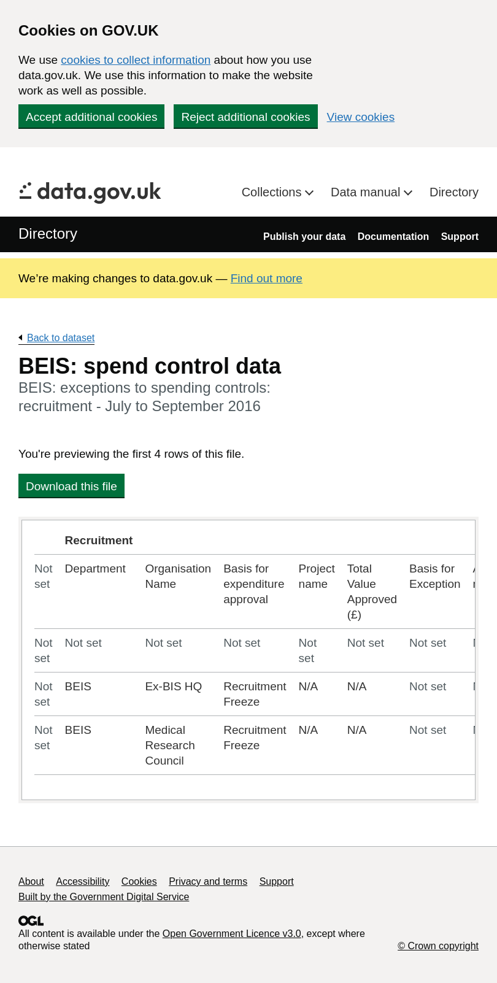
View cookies (361, 117)
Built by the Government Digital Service (103, 897)
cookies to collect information (135, 59)
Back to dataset (60, 338)
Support (460, 236)
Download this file (71, 486)
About (31, 881)
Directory (454, 192)
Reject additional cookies (245, 116)
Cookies (139, 881)
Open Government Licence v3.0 (232, 933)
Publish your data (304, 236)
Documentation (393, 236)
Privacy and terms (208, 881)
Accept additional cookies (91, 116)
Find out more (266, 278)
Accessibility (82, 881)
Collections (273, 192)
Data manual (367, 192)
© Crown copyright (438, 946)
